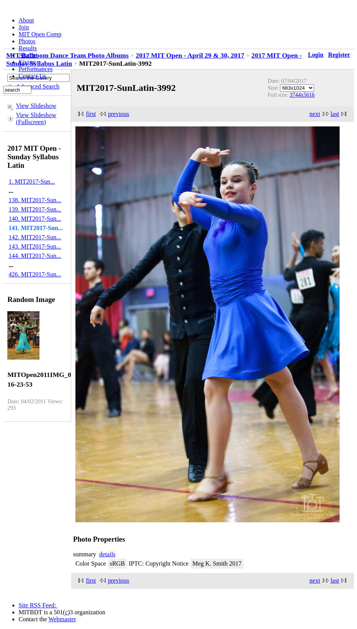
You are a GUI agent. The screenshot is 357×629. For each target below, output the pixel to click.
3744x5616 (302, 95)
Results (28, 48)
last (335, 114)
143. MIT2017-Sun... (35, 246)
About (26, 20)
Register (339, 54)
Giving (27, 62)
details (107, 554)
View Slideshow (36, 105)
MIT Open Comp (40, 34)
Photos (27, 41)
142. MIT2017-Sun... (35, 237)
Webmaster (62, 619)
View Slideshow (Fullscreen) (36, 118)
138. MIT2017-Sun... (35, 200)
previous (118, 114)
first (91, 114)
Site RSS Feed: (38, 605)
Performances (36, 69)
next (314, 114)
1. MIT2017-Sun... (32, 181)
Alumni (28, 55)
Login (315, 54)
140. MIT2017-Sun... (35, 218)
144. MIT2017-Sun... (35, 255)
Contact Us (32, 76)
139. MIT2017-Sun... (35, 209)
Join (24, 27)
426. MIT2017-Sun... (35, 274)
